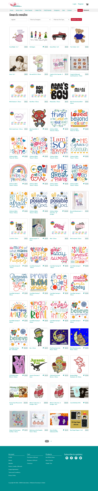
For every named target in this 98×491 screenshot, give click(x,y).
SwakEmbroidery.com (21, 5)
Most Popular (28, 10)
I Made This (38, 10)
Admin (43, 482)
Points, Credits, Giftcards (15, 466)
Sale (63, 10)
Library (10, 460)
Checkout (29, 463)
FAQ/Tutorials (47, 10)
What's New (19, 10)
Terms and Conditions (14, 472)
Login (74, 4)
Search (80, 10)
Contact (69, 10)
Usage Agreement (13, 469)
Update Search (76, 19)
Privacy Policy (12, 475)
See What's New (50, 457)
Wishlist (10, 463)
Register (81, 4)
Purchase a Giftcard (32, 457)
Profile (10, 457)
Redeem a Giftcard (32, 460)
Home (11, 10)
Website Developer (35, 482)
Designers (57, 10)
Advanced (86, 10)
